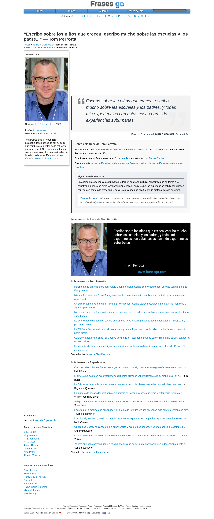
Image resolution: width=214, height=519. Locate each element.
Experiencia (47, 45)
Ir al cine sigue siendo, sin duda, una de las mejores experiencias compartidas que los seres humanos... (129, 418)
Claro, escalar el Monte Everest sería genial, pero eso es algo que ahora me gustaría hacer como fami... (129, 367)
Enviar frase (142, 508)
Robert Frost (30, 483)
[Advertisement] (107, 24)
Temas (71, 11)
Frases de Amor (85, 506)
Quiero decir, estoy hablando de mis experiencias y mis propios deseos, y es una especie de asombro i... (129, 427)
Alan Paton (29, 452)
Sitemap (86, 513)
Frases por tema (46, 508)
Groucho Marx (31, 470)
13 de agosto (45, 124)
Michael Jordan (32, 490)
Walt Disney (30, 493)
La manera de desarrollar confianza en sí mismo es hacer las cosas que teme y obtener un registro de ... (129, 393)
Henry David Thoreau (35, 477)
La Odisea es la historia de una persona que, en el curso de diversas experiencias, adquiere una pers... (128, 384)
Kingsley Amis (31, 435)
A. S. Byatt (29, 442)
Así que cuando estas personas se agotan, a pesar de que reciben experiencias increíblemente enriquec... (130, 401)
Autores (103, 11)
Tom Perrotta (48, 47)
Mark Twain (30, 473)
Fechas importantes (127, 508)
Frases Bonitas (132, 506)
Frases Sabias (183, 134)
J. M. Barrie (30, 432)
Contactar (77, 513)
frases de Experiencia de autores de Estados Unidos (118, 163)
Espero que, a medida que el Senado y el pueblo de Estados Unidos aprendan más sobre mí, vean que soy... (131, 410)
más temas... (145, 506)
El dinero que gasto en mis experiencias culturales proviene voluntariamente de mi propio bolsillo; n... (127, 376)
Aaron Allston (31, 445)
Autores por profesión (93, 508)
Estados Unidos (136, 149)
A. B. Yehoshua (32, 438)
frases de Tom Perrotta (98, 354)
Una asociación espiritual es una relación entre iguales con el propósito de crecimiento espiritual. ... (126, 435)
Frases (39, 11)
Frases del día (135, 11)
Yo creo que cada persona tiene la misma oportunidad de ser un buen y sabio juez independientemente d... (130, 444)
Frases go (39, 513)
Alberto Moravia (32, 455)
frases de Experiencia (97, 452)
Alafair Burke (30, 448)
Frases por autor (62, 508)
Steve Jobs (30, 480)
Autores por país (110, 508)
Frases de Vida (117, 506)
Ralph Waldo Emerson (35, 487)
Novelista (118, 149)
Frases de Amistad (102, 506)
